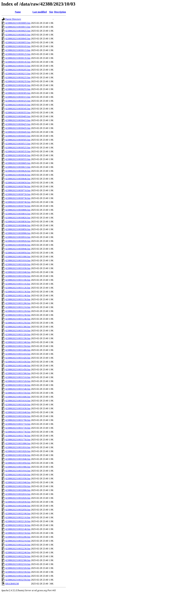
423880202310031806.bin (17, 443)
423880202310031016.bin (17, 260)
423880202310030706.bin (17, 186)
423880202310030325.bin (17, 101)
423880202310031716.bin (17, 424)
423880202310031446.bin (17, 365)
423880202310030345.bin (17, 108)
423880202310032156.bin (17, 533)
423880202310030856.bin (17, 229)
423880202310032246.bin (17, 552)
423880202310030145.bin (17, 62)
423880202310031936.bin (17, 478)
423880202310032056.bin (17, 509)
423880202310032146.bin (17, 529)
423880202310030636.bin (17, 175)
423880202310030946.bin (17, 249)
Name (18, 12)
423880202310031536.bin (17, 385)
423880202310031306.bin (17, 326)
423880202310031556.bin (17, 393)
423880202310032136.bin (17, 525)
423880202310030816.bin (17, 213)
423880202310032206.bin (17, 537)
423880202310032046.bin (17, 505)
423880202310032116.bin (17, 517)
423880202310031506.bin (17, 373)
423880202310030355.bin (17, 112)
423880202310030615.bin (17, 167)
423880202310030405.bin (17, 116)
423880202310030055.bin (17, 42)
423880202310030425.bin (17, 124)
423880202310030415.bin (17, 120)
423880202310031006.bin (17, 256)
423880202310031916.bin (17, 470)
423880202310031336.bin (17, 338)
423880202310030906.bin (17, 233)
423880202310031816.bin (17, 447)
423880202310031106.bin (17, 280)
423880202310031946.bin (17, 482)
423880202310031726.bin (17, 428)
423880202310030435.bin (17, 128)
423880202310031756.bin (17, 439)
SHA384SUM (12, 583)
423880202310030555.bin (17, 159)
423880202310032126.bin (17, 521)
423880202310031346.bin (17, 342)
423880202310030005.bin (17, 23)
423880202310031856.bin (17, 463)
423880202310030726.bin (17, 194)
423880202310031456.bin (17, 369)
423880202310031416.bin (17, 354)
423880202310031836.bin (17, 455)
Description (60, 12)
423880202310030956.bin (17, 252)
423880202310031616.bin (17, 400)
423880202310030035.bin (17, 34)
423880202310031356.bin (17, 346)
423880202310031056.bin (17, 276)
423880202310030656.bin (17, 182)
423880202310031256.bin (17, 323)
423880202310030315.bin (17, 97)
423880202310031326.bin (17, 334)
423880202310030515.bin (17, 143)
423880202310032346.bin (17, 576)
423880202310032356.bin (17, 579)
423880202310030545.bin (17, 155)
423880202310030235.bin (17, 81)
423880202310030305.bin (17, 93)
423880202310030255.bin (17, 89)
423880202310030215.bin (17, 73)
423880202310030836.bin (17, 221)
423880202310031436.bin (17, 361)
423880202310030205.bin (17, 69)
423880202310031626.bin (17, 404)
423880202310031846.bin (17, 459)
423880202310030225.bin (17, 77)
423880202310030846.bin (17, 225)
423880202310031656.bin (17, 416)
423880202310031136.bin (17, 291)
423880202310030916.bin (17, 237)
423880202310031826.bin (17, 451)
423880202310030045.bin (17, 38)
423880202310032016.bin (17, 494)
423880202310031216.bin (17, 307)
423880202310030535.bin (17, 151)
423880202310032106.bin (17, 513)
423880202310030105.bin (17, 46)
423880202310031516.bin (17, 377)
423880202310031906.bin (17, 467)
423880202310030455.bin (17, 136)
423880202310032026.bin (17, 498)
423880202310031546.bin (17, 389)
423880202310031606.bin (17, 396)
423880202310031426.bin (17, 358)
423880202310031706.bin (17, 420)
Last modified (40, 12)
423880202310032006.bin (17, 490)
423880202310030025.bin (17, 31)
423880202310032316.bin (17, 564)
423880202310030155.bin (17, 66)
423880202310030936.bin (17, 245)
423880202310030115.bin (17, 50)
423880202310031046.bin (17, 272)
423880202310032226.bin (17, 544)
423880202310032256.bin (17, 556)
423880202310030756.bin (17, 206)
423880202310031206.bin (17, 303)
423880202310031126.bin (17, 287)
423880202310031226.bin (17, 311)
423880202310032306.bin (17, 560)
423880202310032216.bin (17, 541)
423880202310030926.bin (17, 241)
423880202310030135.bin (17, 58)
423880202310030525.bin (17, 147)
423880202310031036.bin (17, 268)
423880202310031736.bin (17, 432)
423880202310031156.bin (17, 299)
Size (51, 12)
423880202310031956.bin (17, 486)
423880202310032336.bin (17, 572)
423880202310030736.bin (17, 198)
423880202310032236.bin (17, 548)
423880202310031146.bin (17, 295)
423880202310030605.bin (17, 163)
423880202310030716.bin (17, 190)
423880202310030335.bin (17, 104)
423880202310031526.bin (17, 381)
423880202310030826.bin (17, 217)
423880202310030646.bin (17, 178)
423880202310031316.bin (17, 330)
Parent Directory (13, 19)
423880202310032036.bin (17, 502)
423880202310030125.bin (17, 54)
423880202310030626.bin (17, 171)
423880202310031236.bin (17, 315)
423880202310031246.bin (17, 319)
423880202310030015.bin (17, 27)
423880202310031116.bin (17, 284)
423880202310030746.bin (17, 202)
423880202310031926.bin (17, 474)
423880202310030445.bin (17, 132)
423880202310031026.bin (17, 264)
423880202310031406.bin (17, 350)
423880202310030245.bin (17, 85)
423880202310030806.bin (17, 210)
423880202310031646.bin (17, 412)
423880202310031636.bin (17, 408)
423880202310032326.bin (17, 568)
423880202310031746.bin (17, 435)
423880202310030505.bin (17, 140)
